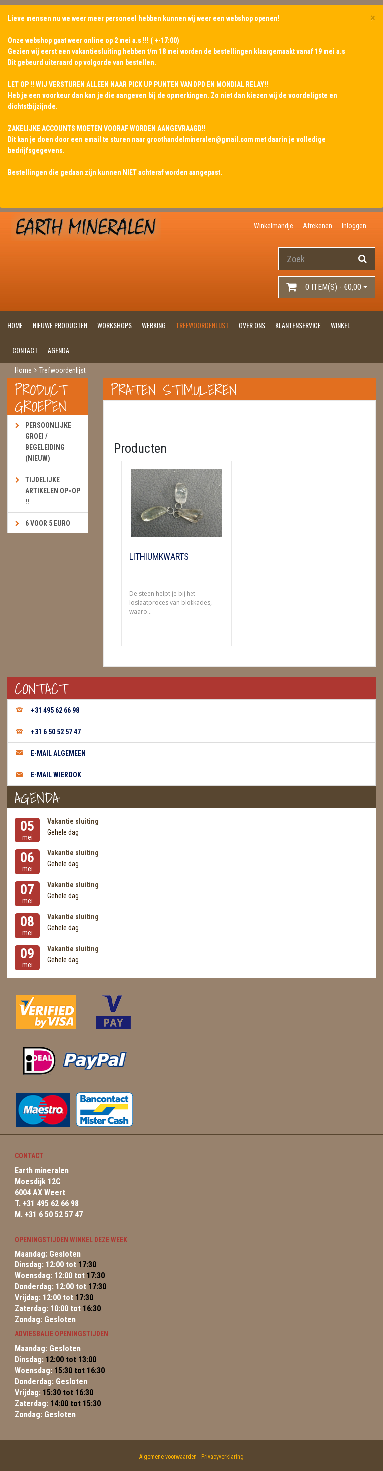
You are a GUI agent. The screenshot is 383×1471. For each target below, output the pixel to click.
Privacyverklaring (222, 1456)
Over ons (252, 325)
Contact (25, 350)
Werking (154, 325)
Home (15, 325)
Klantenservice (298, 325)
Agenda (58, 350)
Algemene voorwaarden (168, 1456)
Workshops (114, 325)
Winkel (340, 325)
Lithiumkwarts (159, 557)
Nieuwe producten (60, 325)
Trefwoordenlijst (202, 325)
